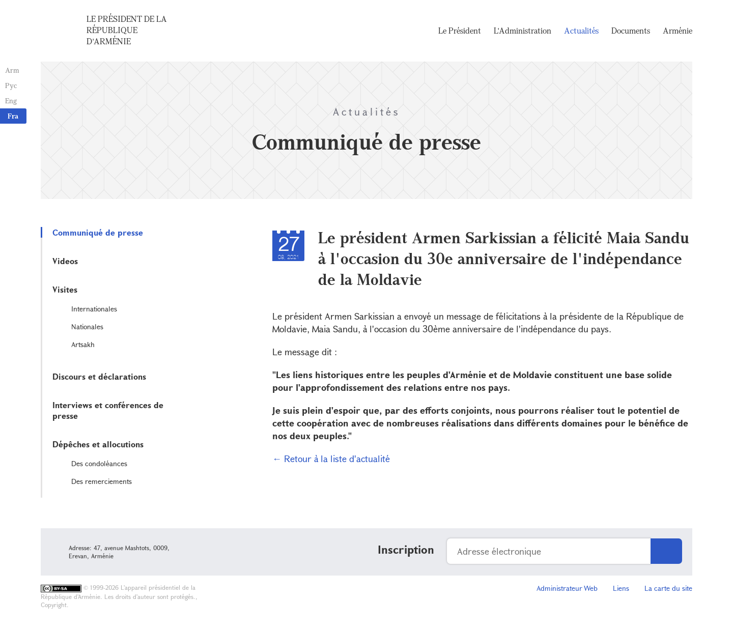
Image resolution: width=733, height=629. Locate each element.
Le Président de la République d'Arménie (127, 30)
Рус (11, 85)
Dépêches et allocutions (98, 444)
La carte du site (668, 588)
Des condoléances (99, 463)
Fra (13, 116)
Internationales (94, 308)
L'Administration (522, 30)
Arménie (677, 30)
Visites (64, 289)
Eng (11, 100)
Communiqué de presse (97, 232)
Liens (621, 588)
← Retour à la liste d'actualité (331, 458)
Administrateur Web (567, 588)
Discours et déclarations (99, 376)
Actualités (581, 30)
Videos (65, 260)
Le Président (459, 30)
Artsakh (83, 344)
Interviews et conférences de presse (107, 410)
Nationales (87, 326)
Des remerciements (101, 481)
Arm (12, 70)
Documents (630, 30)
